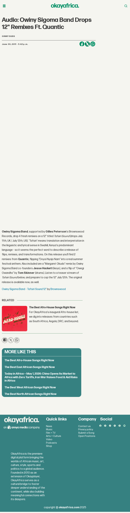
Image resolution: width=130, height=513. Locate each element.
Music (49, 430)
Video (49, 440)
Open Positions (86, 437)
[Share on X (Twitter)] (87, 44)
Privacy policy (85, 430)
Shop (49, 447)
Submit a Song (86, 433)
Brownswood (58, 290)
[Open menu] (4, 6)
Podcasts (51, 443)
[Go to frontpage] (65, 5)
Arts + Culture (53, 437)
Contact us (84, 427)
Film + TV (51, 433)
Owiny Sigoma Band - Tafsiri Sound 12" (24, 290)
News (49, 427)
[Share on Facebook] (81, 44)
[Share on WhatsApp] (92, 44)
